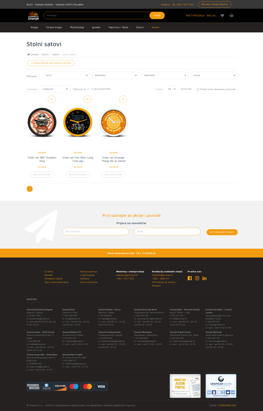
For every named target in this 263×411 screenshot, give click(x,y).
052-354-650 (70, 315)
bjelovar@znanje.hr (218, 341)
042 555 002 (214, 321)
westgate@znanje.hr (146, 341)
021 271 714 (177, 315)
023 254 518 (34, 341)
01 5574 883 (106, 338)
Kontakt (49, 274)
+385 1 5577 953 (183, 4)
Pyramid (42, 152)
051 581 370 (70, 338)
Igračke (96, 27)
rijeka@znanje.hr (109, 318)
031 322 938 (178, 338)
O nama (49, 271)
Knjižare (165, 4)
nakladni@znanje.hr (162, 274)
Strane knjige (54, 27)
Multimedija (77, 27)
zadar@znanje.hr (38, 344)
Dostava (84, 278)
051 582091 (106, 315)
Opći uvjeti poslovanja (56, 282)
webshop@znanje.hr (127, 274)
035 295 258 (142, 315)
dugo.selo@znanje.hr (40, 366)
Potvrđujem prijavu (222, 232)
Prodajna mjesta (53, 278)
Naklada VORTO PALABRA (70, 4)
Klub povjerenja (88, 271)
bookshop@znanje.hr (40, 318)
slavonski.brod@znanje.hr (149, 318)
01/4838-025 (35, 363)
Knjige (34, 27)
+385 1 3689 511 (161, 278)
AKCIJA (211, 15)
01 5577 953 (34, 315)
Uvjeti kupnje (87, 274)
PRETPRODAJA (195, 15)
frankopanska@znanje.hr (113, 341)
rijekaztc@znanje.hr (75, 341)
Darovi (140, 27)
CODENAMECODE (227, 405)
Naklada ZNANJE (44, 4)
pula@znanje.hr (73, 318)
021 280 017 (70, 360)
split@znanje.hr (180, 318)
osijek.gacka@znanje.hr (184, 341)
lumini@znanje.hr (217, 324)
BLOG (30, 4)
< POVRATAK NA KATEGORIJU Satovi (51, 63)
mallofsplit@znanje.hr (76, 363)
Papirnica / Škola (118, 27)
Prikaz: (160, 89)
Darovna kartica (88, 282)
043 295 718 (214, 338)
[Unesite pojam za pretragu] (104, 15)
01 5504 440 (142, 338)
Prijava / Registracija (214, 4)
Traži (157, 15)
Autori (155, 27)
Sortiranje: (32, 89)
